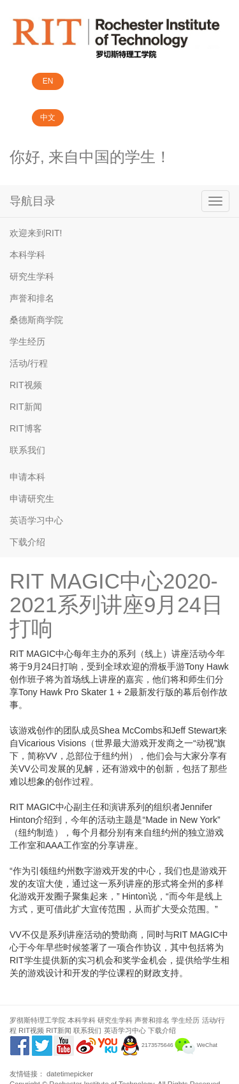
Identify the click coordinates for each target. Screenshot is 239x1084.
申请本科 (27, 477)
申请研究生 (32, 498)
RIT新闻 (26, 407)
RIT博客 (26, 428)
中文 (47, 117)
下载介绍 (27, 542)
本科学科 (27, 255)
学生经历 (27, 341)
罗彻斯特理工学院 (38, 1020)
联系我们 (27, 450)
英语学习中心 (36, 520)
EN (48, 81)
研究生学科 (32, 276)
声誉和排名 (32, 298)
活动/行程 (29, 363)
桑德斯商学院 (36, 320)
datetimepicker (70, 1074)
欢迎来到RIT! (36, 233)
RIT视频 (26, 385)
